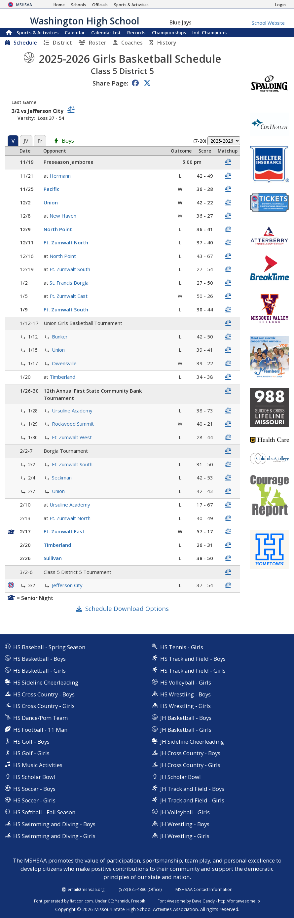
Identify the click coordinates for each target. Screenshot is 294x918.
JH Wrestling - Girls (184, 836)
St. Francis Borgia (69, 282)
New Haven (63, 215)
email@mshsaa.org (86, 889)
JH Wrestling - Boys (184, 824)
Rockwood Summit (73, 423)
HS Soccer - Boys (34, 789)
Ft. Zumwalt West (72, 437)
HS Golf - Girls (31, 753)
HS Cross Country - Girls (44, 706)
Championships (169, 32)
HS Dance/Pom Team (40, 718)
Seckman (62, 477)
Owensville (64, 363)
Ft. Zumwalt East (69, 296)
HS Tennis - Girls (181, 647)
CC (110, 900)
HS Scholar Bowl (34, 777)
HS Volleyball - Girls (185, 682)
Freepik (138, 900)
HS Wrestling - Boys (185, 694)
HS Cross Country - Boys (44, 694)
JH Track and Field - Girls (192, 800)
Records (136, 32)
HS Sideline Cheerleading (45, 682)
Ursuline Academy (72, 410)
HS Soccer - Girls (34, 800)
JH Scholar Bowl (180, 777)
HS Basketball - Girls (39, 670)
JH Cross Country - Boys (190, 753)
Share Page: (110, 83)
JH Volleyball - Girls (185, 812)
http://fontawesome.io (239, 900)
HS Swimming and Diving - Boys (54, 824)
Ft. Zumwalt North (66, 242)
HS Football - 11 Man (40, 729)
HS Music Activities (37, 765)
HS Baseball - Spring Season (49, 647)
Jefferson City (67, 585)
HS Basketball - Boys (39, 658)
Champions (209, 32)
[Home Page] (59, 4)
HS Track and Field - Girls (193, 670)
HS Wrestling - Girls (185, 706)
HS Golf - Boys (31, 741)
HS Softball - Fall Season (44, 812)
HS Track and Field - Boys (193, 658)
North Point (58, 229)
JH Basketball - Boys (185, 718)
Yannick (122, 900)
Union (51, 202)
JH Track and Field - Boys (192, 789)
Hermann (60, 175)
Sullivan (53, 558)
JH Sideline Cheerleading (192, 741)
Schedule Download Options (127, 608)
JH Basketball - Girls (185, 729)
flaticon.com (81, 900)
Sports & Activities (37, 32)
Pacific (51, 189)
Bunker (60, 336)
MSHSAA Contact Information (204, 889)
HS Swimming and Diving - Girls (54, 836)
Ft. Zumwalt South (70, 269)
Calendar (75, 32)
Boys (68, 141)
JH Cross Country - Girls (190, 765)
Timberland (62, 376)
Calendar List (106, 32)
